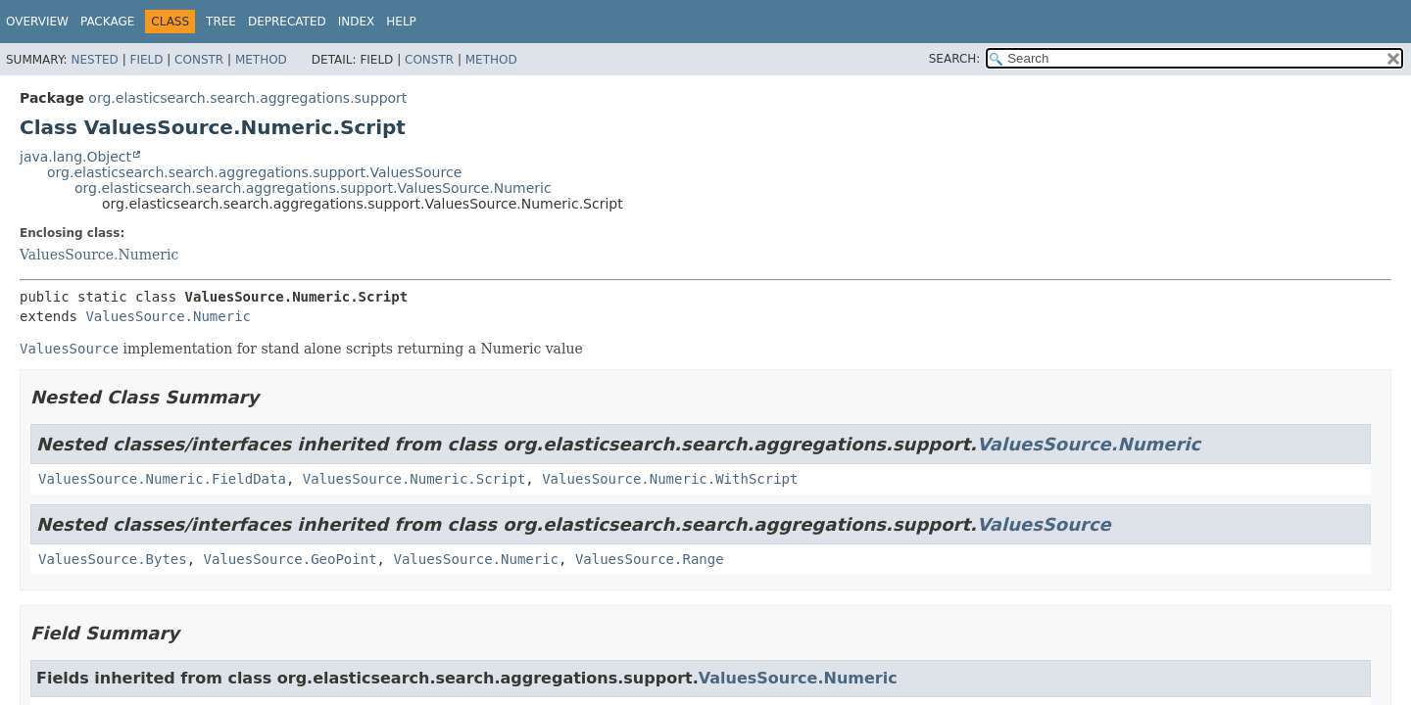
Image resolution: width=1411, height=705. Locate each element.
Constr (198, 60)
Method (261, 60)
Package (107, 21)
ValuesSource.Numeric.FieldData (162, 479)
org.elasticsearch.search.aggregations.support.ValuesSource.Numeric (313, 188)
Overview (37, 21)
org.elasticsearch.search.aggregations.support (247, 98)
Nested (94, 60)
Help (401, 21)
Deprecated (287, 21)
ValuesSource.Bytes (112, 559)
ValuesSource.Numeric (99, 254)
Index (356, 21)
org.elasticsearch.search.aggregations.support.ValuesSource (254, 172)
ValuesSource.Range (649, 559)
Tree (221, 21)
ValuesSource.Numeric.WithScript (670, 479)
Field (146, 60)
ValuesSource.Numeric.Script (414, 479)
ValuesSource (1044, 524)
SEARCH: (955, 59)
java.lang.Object (75, 156)
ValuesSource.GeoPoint (290, 559)
